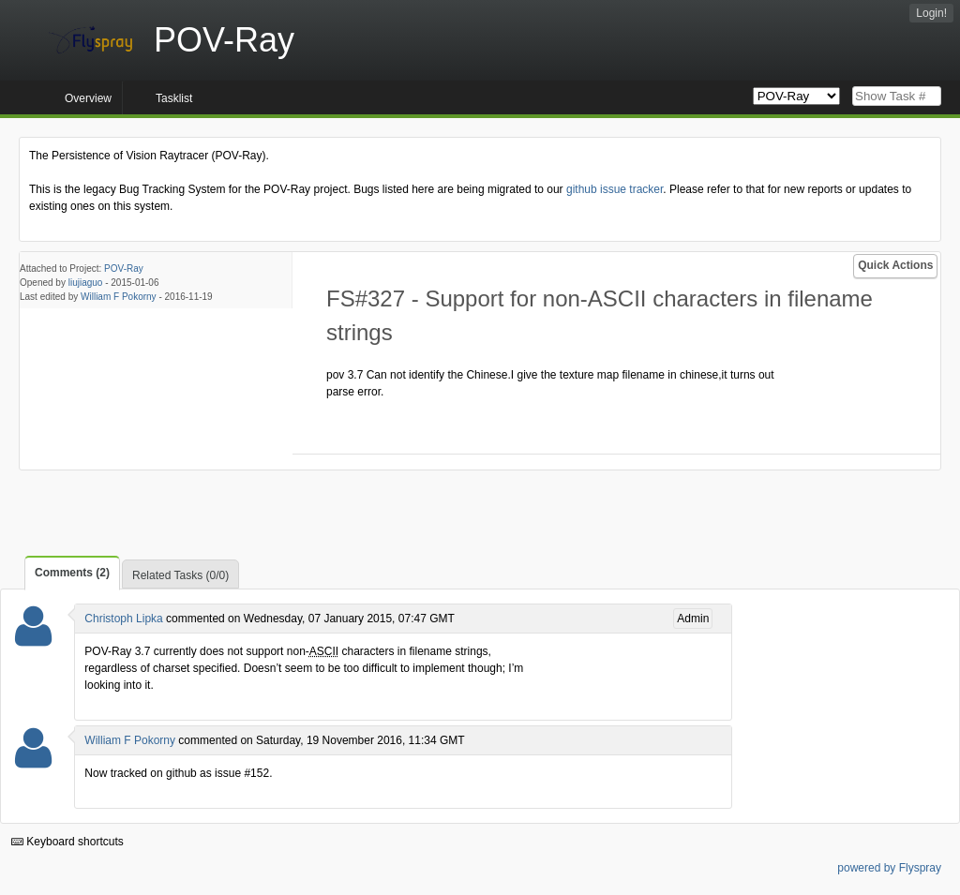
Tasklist (174, 98)
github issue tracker (614, 189)
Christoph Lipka (123, 618)
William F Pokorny (119, 296)
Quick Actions (895, 265)
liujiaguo (85, 282)
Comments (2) (72, 572)
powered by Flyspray (889, 867)
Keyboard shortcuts (67, 841)
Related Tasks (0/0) (180, 575)
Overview (88, 98)
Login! (931, 13)
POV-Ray (123, 268)
